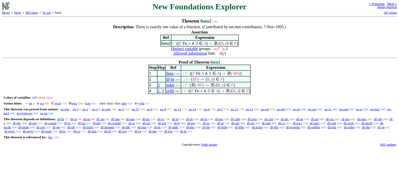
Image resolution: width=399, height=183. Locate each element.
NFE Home (31, 12)
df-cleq (252, 119)
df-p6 (56, 127)
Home (17, 12)
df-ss (132, 123)
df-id (107, 131)
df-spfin (349, 127)
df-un (81, 123)
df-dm (153, 131)
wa (42, 103)
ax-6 (207, 109)
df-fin (206, 127)
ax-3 (95, 109)
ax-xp (296, 109)
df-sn (206, 123)
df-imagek (107, 127)
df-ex (160, 119)
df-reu (345, 119)
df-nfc (285, 119)
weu (74, 103)
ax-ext (265, 109)
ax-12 (249, 109)
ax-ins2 (375, 109)
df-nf (175, 119)
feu (50, 137)
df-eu (204, 119)
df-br (170, 79)
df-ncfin (257, 127)
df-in (67, 123)
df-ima (92, 131)
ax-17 (135, 109)
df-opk (266, 123)
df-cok (40, 127)
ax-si (359, 109)
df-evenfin (293, 127)
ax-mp (65, 109)
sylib (170, 91)
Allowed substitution (190, 53)
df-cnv (122, 131)
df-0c (157, 127)
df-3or (100, 119)
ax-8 (163, 109)
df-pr (220, 123)
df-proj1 (9, 131)
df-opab (46, 131)
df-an (86, 119)
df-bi (61, 119)
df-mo (219, 119)
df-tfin (274, 127)
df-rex (330, 119)
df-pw (191, 123)
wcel (58, 103)
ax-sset (343, 109)
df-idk (126, 127)
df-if (177, 123)
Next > (392, 4)
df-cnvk (349, 123)
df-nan (130, 119)
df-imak (23, 127)
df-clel (268, 119)
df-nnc (190, 127)
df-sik (71, 127)
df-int (250, 123)
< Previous (376, 4)
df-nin (33, 123)
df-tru (146, 119)
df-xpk (331, 123)
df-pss (146, 123)
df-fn (183, 131)
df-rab (378, 119)
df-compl (50, 123)
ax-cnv (312, 109)
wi (30, 103)
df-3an (115, 119)
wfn (141, 103)
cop (88, 103)
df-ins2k (366, 123)
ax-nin (281, 109)
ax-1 (76, 109)
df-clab (235, 119)
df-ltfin (239, 127)
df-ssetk (88, 127)
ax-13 (177, 109)
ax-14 (192, 109)
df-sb (189, 119)
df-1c (281, 123)
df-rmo (361, 119)
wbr (123, 103)
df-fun (168, 131)
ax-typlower (25, 113)
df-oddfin (313, 127)
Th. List (46, 12)
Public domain (209, 144)
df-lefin (222, 127)
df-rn (137, 131)
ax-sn (43, 113)
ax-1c (328, 109)
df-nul (162, 123)
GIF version (390, 12)
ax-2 (85, 109)
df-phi (366, 127)
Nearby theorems (387, 7)
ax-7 (220, 109)
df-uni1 (315, 123)
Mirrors (6, 12)
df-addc (173, 127)
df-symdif (114, 123)
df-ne (299, 119)
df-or (73, 119)
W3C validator (388, 144)
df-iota (141, 127)
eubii (170, 85)
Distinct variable (184, 49)
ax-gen (106, 109)
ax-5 (121, 109)
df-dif (96, 123)
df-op (381, 127)
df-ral (314, 119)
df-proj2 (28, 131)
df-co (76, 131)
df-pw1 (298, 123)
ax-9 (149, 109)
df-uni (235, 123)
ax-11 (234, 109)
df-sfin (331, 127)
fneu (169, 73)
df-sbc (17, 123)
